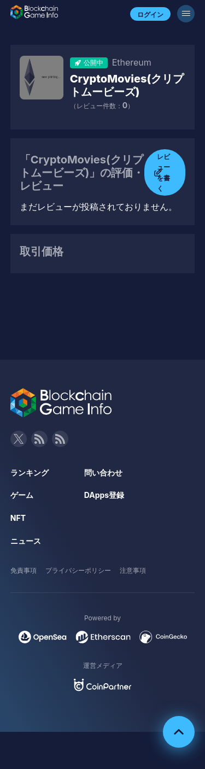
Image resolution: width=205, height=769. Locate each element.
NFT (18, 518)
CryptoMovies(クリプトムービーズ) (127, 85)
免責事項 (23, 570)
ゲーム (21, 495)
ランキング (29, 472)
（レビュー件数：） (102, 106)
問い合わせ (103, 472)
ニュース (25, 540)
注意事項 (133, 570)
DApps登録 (104, 495)
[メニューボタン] (186, 13)
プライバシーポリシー (78, 570)
